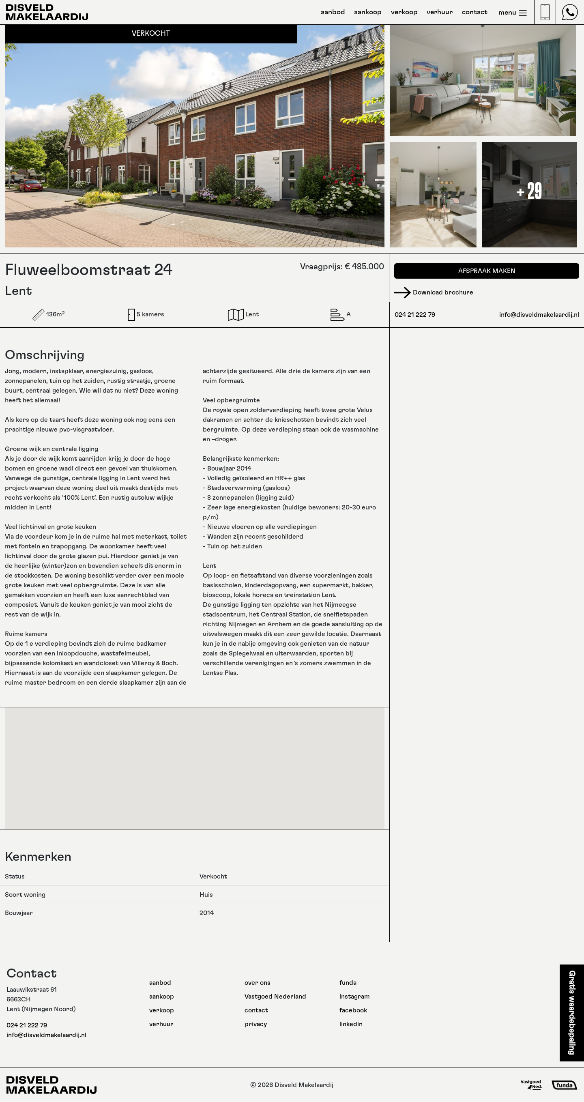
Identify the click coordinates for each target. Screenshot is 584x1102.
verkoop (404, 12)
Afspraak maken (486, 271)
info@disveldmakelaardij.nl (539, 314)
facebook (353, 1010)
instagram (354, 996)
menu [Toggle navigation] (513, 13)
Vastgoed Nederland (275, 996)
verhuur (440, 12)
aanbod (333, 12)
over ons (258, 983)
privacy (256, 1024)
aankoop (368, 12)
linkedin (351, 1024)
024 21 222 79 (415, 314)
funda (347, 983)
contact (474, 12)
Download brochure (433, 292)
